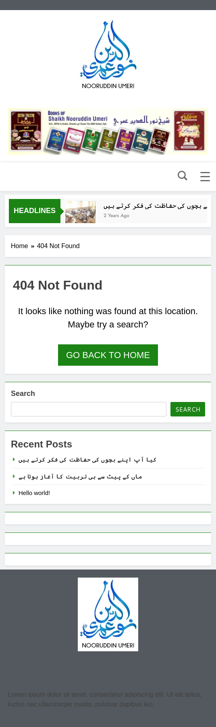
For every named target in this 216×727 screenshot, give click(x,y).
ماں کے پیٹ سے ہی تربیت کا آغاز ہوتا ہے (80, 476)
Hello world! (34, 492)
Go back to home (108, 355)
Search (23, 393)
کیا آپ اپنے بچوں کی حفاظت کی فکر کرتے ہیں (88, 459)
